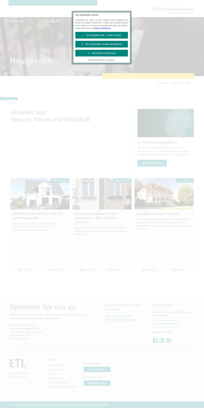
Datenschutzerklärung (102, 28)
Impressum (110, 60)
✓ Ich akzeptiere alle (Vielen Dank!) (101, 35)
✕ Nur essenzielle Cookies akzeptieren (101, 44)
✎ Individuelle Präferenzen (101, 53)
